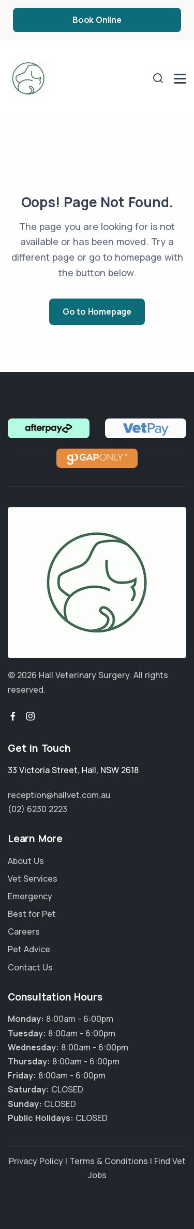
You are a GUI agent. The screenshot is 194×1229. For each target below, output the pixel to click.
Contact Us (30, 967)
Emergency (30, 896)
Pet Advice (29, 949)
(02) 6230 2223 (37, 809)
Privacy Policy (36, 1161)
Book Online (97, 19)
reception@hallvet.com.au (59, 795)
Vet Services (32, 878)
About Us (26, 861)
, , (73, 770)
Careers (24, 931)
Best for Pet (32, 914)
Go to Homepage (97, 311)
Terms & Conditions (108, 1161)
